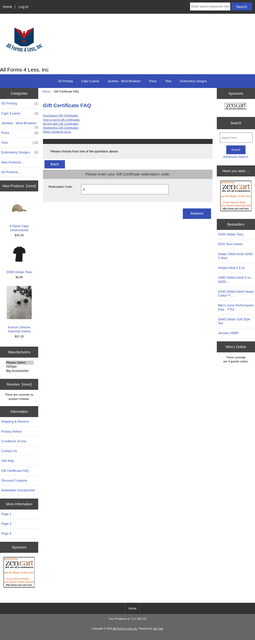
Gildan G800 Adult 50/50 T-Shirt (235, 256)
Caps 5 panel (90, 81)
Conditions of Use (13, 441)
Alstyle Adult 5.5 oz (231, 268)
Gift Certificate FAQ (15, 471)
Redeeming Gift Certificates (60, 127)
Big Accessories (20, 371)
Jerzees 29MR (228, 333)
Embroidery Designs (193, 81)
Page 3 (6, 524)
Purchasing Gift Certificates (60, 115)
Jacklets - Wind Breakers (124, 81)
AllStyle (20, 367)
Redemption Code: (60, 186)
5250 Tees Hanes (230, 244)
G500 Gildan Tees (19, 259)
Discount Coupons (14, 480)
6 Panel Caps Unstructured (19, 215)
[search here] (236, 137)
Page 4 (6, 533)
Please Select (20, 363)
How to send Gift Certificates (61, 119)
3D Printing (65, 81)
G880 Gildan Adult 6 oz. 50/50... (235, 279)
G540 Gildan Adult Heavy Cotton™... (236, 293)
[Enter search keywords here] (210, 6)
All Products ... (11, 172)
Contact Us (9, 451)
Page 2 (6, 514)
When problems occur (57, 131)
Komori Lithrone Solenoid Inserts (19, 309)
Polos (153, 81)
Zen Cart (158, 628)
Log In (23, 7)
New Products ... (13, 162)
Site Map (7, 461)
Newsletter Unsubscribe (18, 490)
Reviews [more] (19, 384)
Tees (168, 81)
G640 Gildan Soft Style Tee (234, 321)
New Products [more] (19, 186)
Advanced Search (235, 157)
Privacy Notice (11, 431)
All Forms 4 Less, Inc (125, 628)
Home (7, 7)
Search (235, 123)
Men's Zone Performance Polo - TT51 (236, 307)
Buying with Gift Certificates (60, 123)
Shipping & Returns (15, 421)
